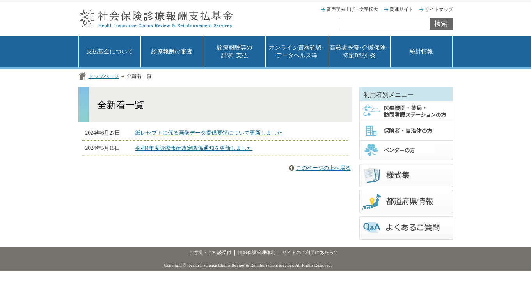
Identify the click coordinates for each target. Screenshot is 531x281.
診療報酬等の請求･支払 (234, 51)
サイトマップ (439, 9)
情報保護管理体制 (256, 252)
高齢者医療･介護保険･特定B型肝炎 (359, 51)
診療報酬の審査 (171, 51)
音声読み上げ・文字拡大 (352, 9)
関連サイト (401, 9)
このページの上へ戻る (323, 168)
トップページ (104, 76)
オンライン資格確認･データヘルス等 (297, 51)
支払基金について (109, 51)
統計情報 (421, 51)
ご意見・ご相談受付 (210, 252)
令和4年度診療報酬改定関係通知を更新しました (193, 148)
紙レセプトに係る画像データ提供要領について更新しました (208, 133)
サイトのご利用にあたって (310, 252)
